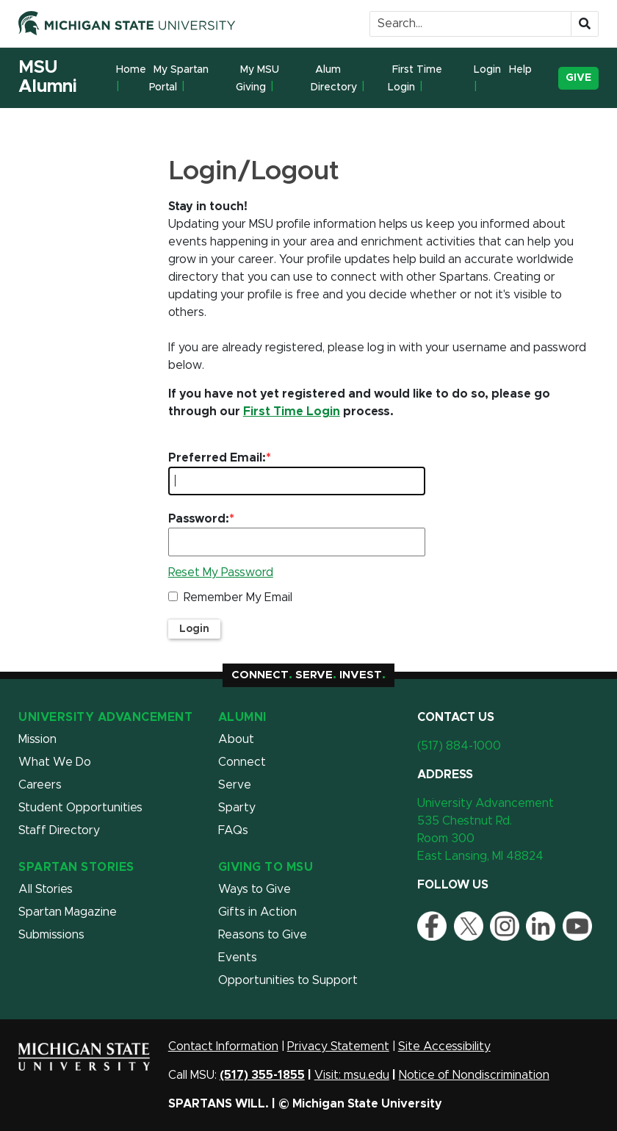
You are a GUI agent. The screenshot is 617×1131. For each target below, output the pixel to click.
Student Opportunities (80, 808)
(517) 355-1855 (262, 1075)
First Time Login (415, 79)
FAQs (233, 830)
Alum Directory (334, 79)
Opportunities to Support (288, 980)
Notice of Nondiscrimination (474, 1075)
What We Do (54, 762)
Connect (242, 762)
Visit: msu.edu (351, 1075)
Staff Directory (59, 830)
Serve (234, 785)
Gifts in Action (257, 912)
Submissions (51, 935)
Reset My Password (220, 572)
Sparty (237, 808)
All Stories (45, 889)
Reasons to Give (262, 935)
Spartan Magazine (67, 912)
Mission (37, 739)
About (236, 739)
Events (237, 957)
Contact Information (223, 1046)
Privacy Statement (338, 1046)
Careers (40, 785)
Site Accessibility (444, 1046)
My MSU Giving (257, 79)
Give (578, 78)
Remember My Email (238, 597)
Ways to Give (254, 889)
